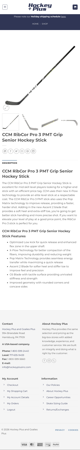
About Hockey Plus (57, 391)
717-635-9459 (17, 355)
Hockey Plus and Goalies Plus (18, 329)
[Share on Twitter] (16, 151)
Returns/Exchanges (57, 409)
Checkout (12, 385)
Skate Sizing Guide (57, 403)
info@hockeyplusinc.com (16, 367)
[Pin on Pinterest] (27, 151)
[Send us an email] (49, 361)
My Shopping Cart (17, 391)
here (63, 16)
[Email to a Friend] (22, 151)
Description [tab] (9, 163)
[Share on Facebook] (10, 151)
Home (35, 24)
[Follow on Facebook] (44, 361)
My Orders (13, 403)
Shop (45, 24)
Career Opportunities (58, 397)
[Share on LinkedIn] (33, 151)
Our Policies (53, 385)
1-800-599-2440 (20, 351)
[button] (5, 7)
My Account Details (18, 397)
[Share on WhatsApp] (5, 151)
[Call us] (54, 361)
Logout (11, 409)
